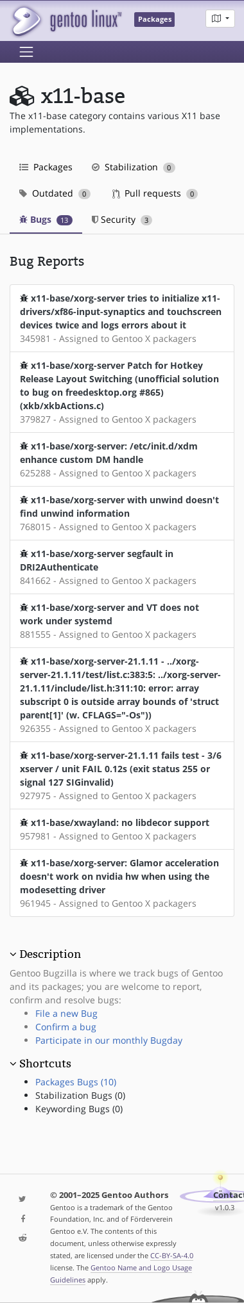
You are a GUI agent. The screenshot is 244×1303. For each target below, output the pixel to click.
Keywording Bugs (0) (79, 1109)
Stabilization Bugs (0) (80, 1095)
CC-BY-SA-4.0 (171, 1255)
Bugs (46, 219)
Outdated (55, 193)
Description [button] (50, 954)
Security (122, 219)
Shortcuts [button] (45, 1063)
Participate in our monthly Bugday (108, 1040)
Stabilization (133, 167)
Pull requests (155, 193)
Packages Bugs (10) (75, 1082)
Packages (46, 167)
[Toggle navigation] (26, 52)
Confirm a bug (65, 1027)
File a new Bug (66, 1013)
